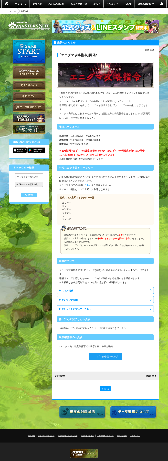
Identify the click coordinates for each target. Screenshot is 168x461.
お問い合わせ (122, 435)
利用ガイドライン (87, 435)
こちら (87, 185)
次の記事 (150, 376)
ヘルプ (128, 4)
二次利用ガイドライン (105, 435)
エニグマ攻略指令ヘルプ (105, 356)
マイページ (20, 4)
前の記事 (60, 376)
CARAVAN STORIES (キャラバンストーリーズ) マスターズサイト (29, 26)
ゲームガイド (29, 129)
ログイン (29, 96)
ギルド (96, 4)
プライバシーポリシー (46, 435)
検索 (30, 195)
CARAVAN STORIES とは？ (29, 118)
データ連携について (29, 107)
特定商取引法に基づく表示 (67, 435)
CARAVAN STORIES (84, 453)
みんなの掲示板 (56, 4)
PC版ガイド (29, 85)
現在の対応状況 (146, 4)
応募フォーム (135, 435)
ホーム (13, 10)
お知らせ (37, 4)
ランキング (112, 4)
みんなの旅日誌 (79, 4)
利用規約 (31, 435)
